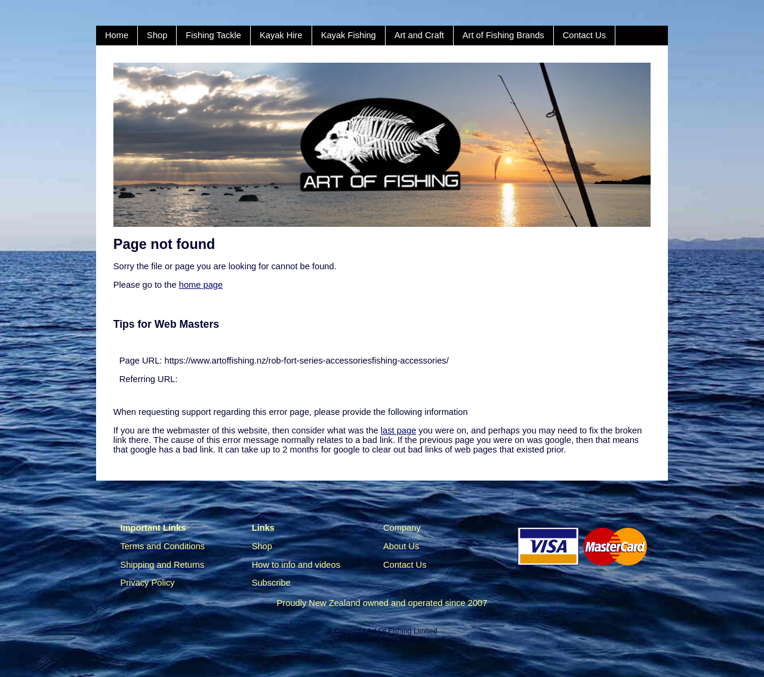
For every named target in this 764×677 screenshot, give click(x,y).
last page (398, 430)
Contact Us (584, 35)
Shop (157, 35)
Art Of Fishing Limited (402, 631)
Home (116, 35)
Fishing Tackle (213, 35)
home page (201, 285)
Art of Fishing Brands (503, 35)
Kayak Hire (281, 35)
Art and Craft (419, 35)
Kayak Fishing (348, 35)
